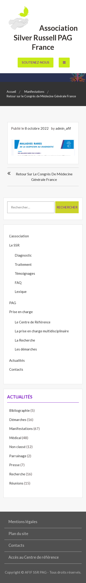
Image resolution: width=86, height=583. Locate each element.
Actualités (17, 360)
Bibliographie (19, 410)
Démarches (17, 420)
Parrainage (17, 456)
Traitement (23, 264)
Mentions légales (22, 521)
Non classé (17, 447)
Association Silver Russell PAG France (43, 37)
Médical (15, 438)
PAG (12, 303)
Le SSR (14, 245)
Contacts (16, 369)
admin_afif (63, 128)
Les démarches (26, 349)
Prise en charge (21, 312)
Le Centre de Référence (32, 322)
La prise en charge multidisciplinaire (42, 331)
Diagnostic (23, 255)
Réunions (16, 483)
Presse (14, 465)
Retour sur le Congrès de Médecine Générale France (44, 177)
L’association (19, 236)
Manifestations (21, 428)
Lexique (21, 291)
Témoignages (25, 273)
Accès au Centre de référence (33, 557)
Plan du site (18, 533)
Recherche (17, 474)
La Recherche (25, 340)
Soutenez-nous (35, 62)
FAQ (18, 282)
